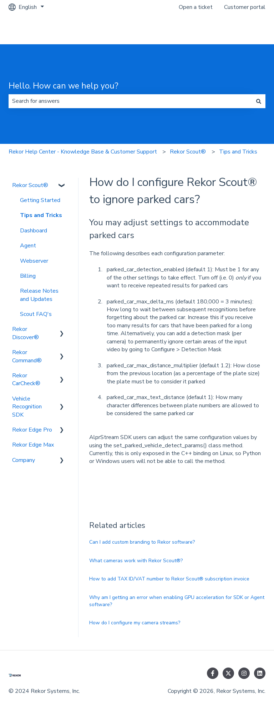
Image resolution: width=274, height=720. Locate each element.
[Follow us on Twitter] (228, 673)
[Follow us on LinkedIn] (259, 673)
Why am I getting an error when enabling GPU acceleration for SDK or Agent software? (176, 601)
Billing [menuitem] (28, 276)
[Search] (258, 101)
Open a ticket (196, 7)
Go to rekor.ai (241, 29)
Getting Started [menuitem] (40, 200)
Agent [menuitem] (28, 246)
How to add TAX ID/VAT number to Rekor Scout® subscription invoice (169, 578)
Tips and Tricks (238, 152)
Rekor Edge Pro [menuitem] (32, 430)
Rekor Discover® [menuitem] (25, 333)
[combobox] (130, 101)
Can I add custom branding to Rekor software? (142, 542)
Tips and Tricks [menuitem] (41, 215)
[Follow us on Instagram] (244, 673)
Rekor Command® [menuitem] (27, 356)
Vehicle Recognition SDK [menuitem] (27, 407)
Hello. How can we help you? (63, 85)
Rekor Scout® (188, 152)
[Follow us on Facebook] (212, 673)
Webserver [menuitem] (34, 261)
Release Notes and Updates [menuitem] (39, 295)
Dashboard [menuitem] (33, 231)
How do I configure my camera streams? (134, 622)
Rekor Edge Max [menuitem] (33, 445)
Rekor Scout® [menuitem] (30, 185)
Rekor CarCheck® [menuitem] (26, 379)
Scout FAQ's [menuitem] (36, 314)
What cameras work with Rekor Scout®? (136, 560)
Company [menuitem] (23, 460)
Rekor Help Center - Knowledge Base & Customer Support (83, 152)
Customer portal (244, 7)
